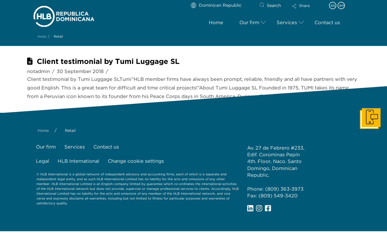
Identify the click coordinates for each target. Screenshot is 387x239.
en (341, 5)
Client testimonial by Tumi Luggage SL (108, 61)
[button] (305, 10)
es (333, 5)
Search (274, 5)
